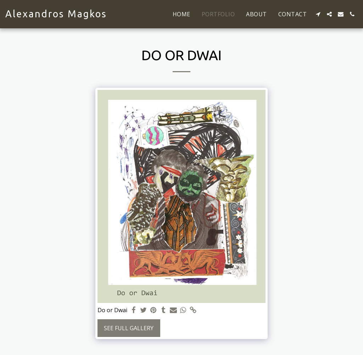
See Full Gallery (128, 328)
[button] (318, 14)
